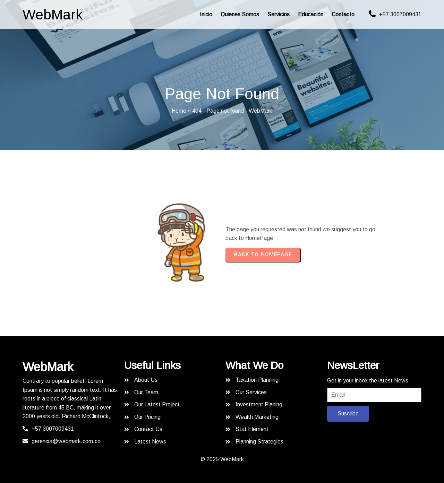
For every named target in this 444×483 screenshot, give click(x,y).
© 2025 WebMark (222, 458)
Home (179, 111)
